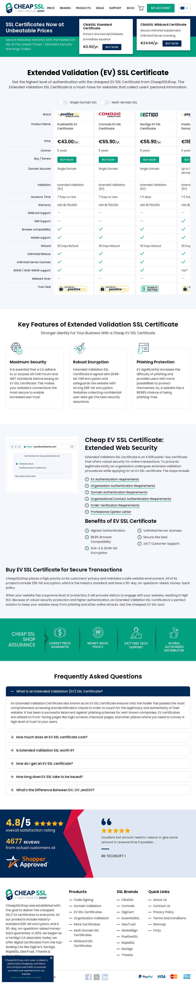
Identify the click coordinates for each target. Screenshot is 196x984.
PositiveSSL (130, 936)
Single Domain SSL (78, 102)
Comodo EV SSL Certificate (110, 126)
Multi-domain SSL (118, 102)
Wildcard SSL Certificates (83, 943)
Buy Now (111, 47)
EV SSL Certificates (88, 912)
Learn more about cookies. (26, 977)
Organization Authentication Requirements (123, 486)
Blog (130, 8)
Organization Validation (91, 918)
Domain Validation (87, 906)
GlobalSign (130, 930)
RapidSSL (128, 943)
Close (51, 958)
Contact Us (161, 906)
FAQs (157, 930)
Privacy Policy (163, 912)
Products (83, 8)
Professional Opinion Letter (111, 512)
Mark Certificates (87, 924)
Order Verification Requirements (115, 505)
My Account (161, 8)
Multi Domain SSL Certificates (86, 932)
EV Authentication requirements (115, 479)
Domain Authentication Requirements (119, 492)
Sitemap (159, 924)
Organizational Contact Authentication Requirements (131, 499)
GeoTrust (129, 924)
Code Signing (83, 900)
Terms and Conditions (169, 918)
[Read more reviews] (27, 866)
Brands (65, 8)
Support (115, 8)
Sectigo (127, 949)
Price (51, 8)
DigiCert (128, 912)
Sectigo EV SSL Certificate (150, 126)
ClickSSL (128, 900)
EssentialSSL (131, 918)
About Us (160, 900)
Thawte (127, 955)
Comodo (128, 906)
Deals (100, 8)
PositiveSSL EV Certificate (67, 126)
